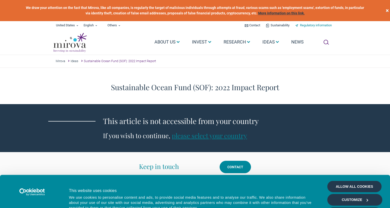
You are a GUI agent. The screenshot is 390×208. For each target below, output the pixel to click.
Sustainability (280, 25)
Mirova (60, 61)
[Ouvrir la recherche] (326, 42)
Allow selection (354, 181)
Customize (355, 168)
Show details (264, 198)
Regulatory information (316, 25)
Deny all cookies (354, 194)
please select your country (209, 135)
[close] (387, 10)
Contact (254, 25)
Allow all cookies (354, 155)
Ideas (74, 61)
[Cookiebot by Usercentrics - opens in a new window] (32, 160)
